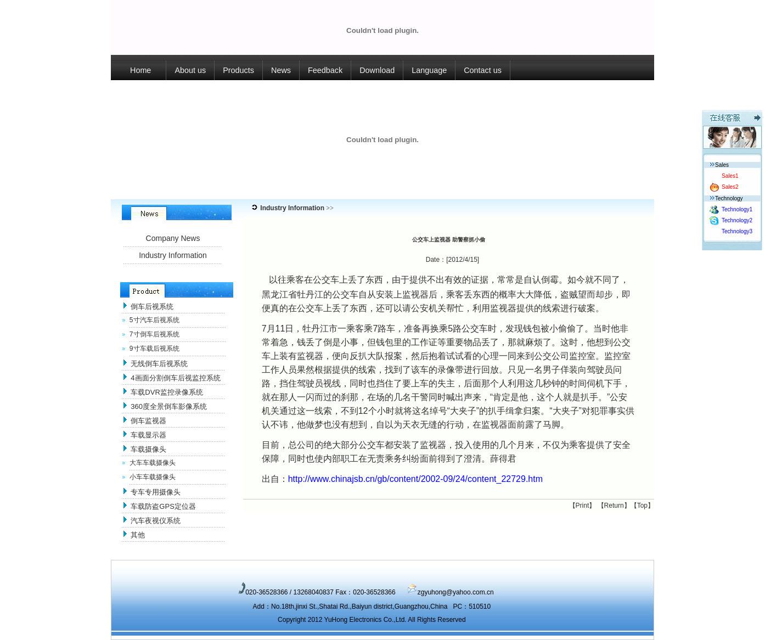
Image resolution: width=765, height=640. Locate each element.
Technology (726, 198)
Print (582, 505)
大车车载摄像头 (153, 463)
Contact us (483, 70)
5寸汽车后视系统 (154, 320)
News (281, 70)
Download (377, 70)
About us (190, 70)
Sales (719, 165)
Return (614, 505)
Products (238, 70)
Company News (173, 238)
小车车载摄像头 (153, 477)
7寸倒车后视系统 (154, 334)
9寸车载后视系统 (154, 348)
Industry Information (173, 255)
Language (429, 70)
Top (642, 505)
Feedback (325, 70)
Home (138, 70)
